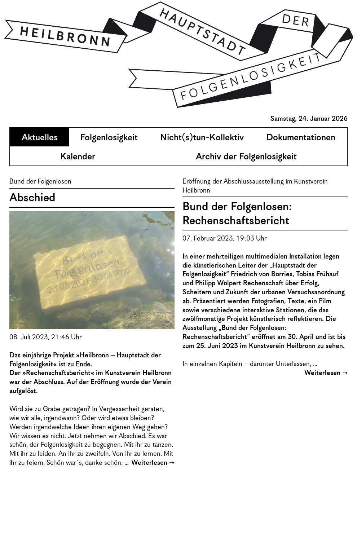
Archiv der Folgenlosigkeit (246, 157)
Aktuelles (40, 138)
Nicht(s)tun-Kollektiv (202, 138)
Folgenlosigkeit (109, 138)
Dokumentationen (300, 138)
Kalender (77, 157)
